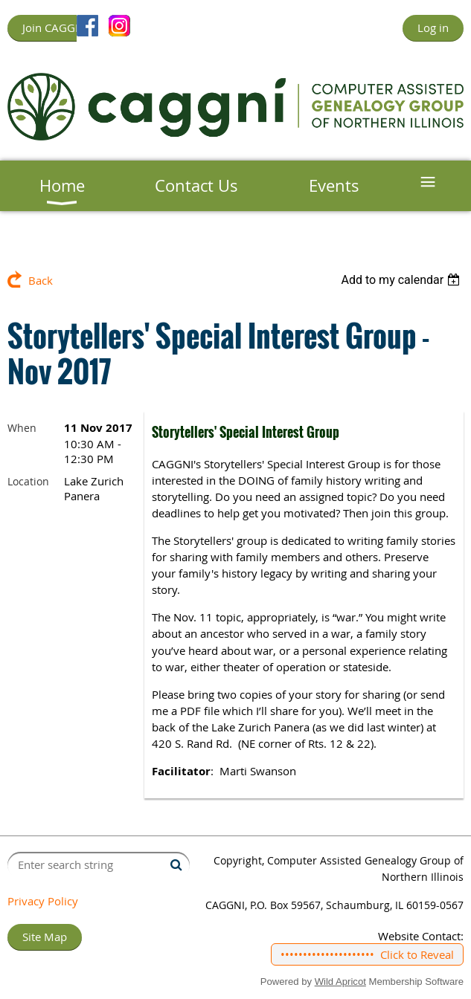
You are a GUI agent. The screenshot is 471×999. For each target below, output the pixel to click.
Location (28, 481)
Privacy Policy (42, 900)
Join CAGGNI (54, 27)
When (21, 428)
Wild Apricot (340, 981)
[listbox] (402, 280)
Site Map (44, 936)
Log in (433, 27)
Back (40, 280)
